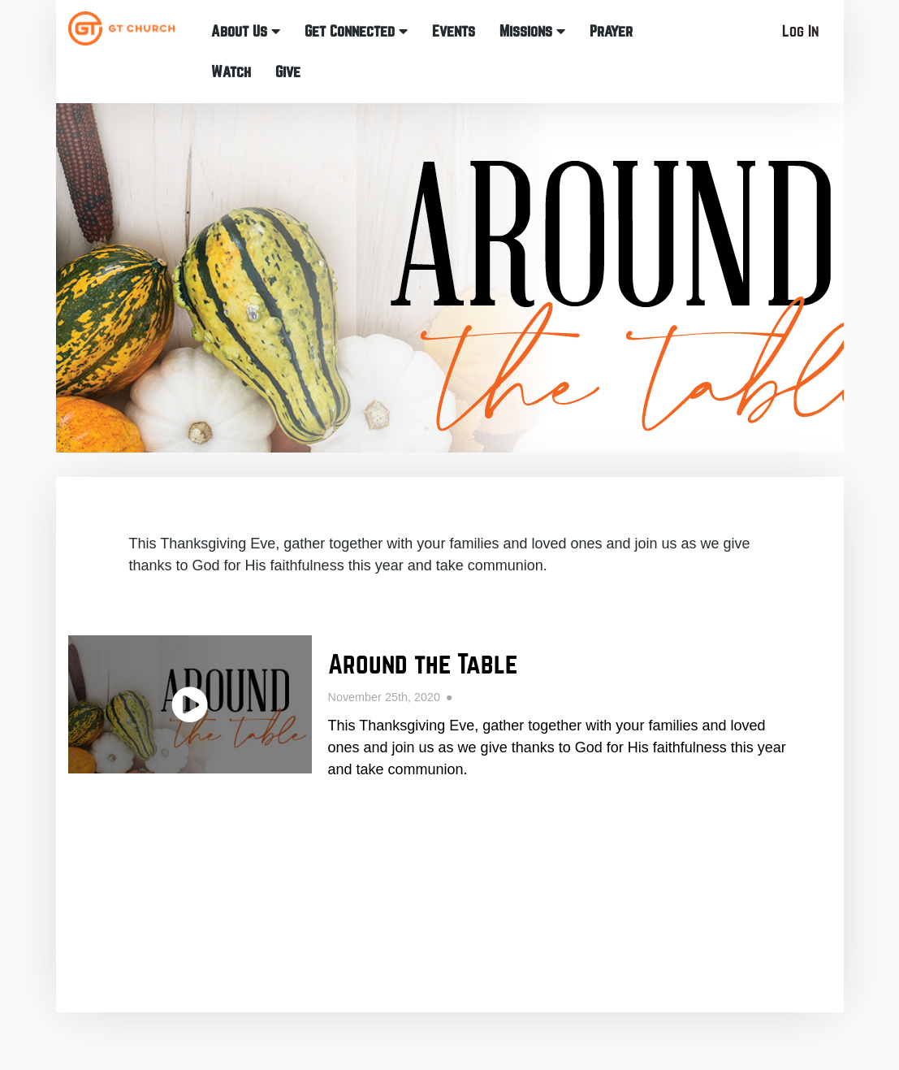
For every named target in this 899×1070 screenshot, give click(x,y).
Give (287, 72)
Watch (231, 72)
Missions (532, 31)
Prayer (611, 31)
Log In (800, 31)
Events (453, 31)
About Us (245, 31)
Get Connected (356, 31)
